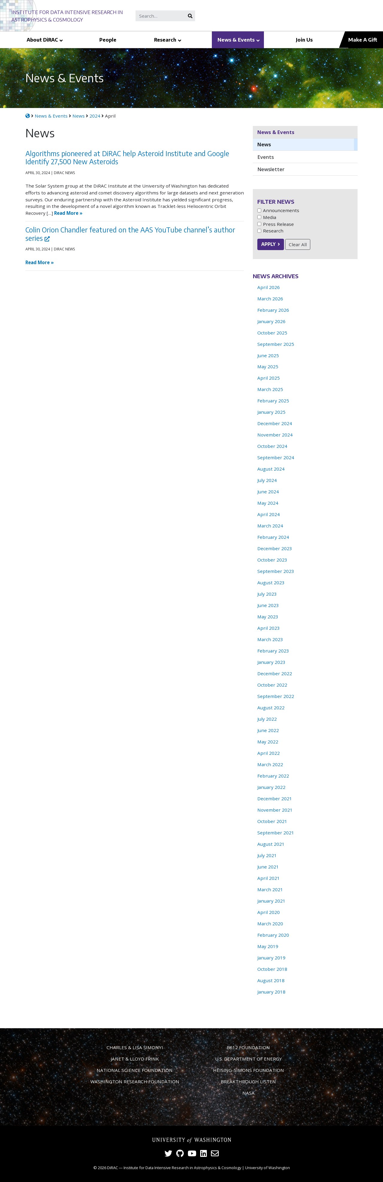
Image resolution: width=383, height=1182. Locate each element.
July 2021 (267, 855)
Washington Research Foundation (134, 1081)
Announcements (281, 210)
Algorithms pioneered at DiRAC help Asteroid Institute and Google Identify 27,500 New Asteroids (127, 157)
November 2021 (275, 810)
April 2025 (268, 378)
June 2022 (268, 730)
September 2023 (275, 571)
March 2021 (270, 889)
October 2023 (272, 560)
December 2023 (274, 548)
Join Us (304, 39)
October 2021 (272, 821)
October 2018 (272, 969)
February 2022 (273, 776)
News (264, 144)
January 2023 (271, 662)
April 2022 (268, 753)
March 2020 (270, 924)
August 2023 (271, 582)
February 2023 (273, 651)
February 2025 (273, 401)
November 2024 (275, 435)
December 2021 (274, 798)
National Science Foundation (135, 1070)
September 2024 (275, 457)
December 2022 (274, 673)
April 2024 (268, 514)
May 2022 (267, 742)
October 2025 (272, 333)
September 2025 (275, 344)
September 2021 (275, 833)
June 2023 (268, 605)
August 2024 (271, 469)
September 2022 (275, 696)
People (107, 39)
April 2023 (268, 628)
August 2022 (271, 708)
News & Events (236, 39)
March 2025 (270, 389)
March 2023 (270, 639)
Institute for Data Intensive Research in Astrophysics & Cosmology (182, 1167)
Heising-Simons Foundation (248, 1070)
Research (165, 39)
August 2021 (271, 844)
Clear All (298, 244)
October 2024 (272, 446)
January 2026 (271, 321)
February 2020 (273, 935)
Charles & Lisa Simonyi (135, 1047)
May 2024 (267, 503)
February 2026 (273, 310)
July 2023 (267, 594)
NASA (248, 1093)
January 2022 (271, 787)
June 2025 (268, 355)
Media (269, 217)
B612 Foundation (248, 1047)
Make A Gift (362, 39)
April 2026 (268, 287)
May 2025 (267, 366)
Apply (268, 244)
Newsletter (271, 169)
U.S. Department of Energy (248, 1059)
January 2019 (271, 958)
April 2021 (268, 878)
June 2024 (268, 492)
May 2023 (267, 617)
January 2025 (271, 412)
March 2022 (270, 764)
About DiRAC (42, 39)
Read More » (68, 213)
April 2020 (268, 912)
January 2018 (271, 992)
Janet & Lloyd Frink (135, 1059)
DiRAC (112, 1167)
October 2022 (272, 685)
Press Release (278, 224)
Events (265, 156)
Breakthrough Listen (248, 1081)
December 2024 (274, 423)
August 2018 (271, 980)
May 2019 (267, 946)
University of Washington (267, 1167)
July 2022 (267, 719)
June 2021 (268, 867)
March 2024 (270, 526)
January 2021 (271, 901)
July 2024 (267, 480)
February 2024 (273, 537)
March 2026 (270, 299)
